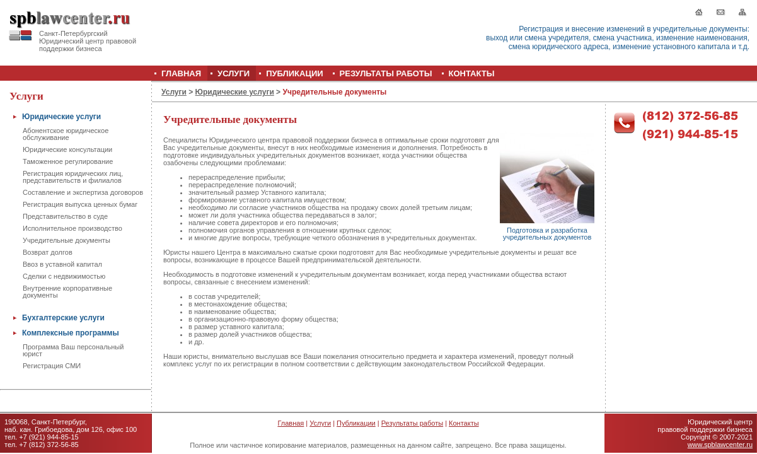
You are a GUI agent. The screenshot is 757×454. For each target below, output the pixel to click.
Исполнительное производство (72, 228)
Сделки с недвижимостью (64, 276)
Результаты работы (412, 423)
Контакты (464, 423)
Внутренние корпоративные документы (67, 291)
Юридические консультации (67, 149)
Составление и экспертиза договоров (83, 192)
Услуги (174, 92)
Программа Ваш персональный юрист (73, 350)
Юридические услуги (234, 92)
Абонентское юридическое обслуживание (65, 134)
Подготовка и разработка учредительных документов (547, 233)
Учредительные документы (66, 240)
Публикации (356, 423)
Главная (290, 423)
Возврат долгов (47, 252)
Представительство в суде (65, 216)
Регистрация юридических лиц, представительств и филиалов (73, 177)
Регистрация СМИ (52, 366)
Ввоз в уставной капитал (62, 264)
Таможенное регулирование (68, 161)
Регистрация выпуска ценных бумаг (80, 204)
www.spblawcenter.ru (720, 444)
